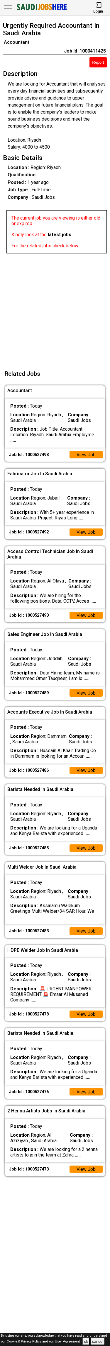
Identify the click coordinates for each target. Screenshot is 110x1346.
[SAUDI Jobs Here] (41, 10)
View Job (86, 455)
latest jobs (59, 234)
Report (98, 62)
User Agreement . (68, 1342)
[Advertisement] (55, 308)
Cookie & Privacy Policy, (24, 1342)
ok (86, 1341)
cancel (98, 1341)
